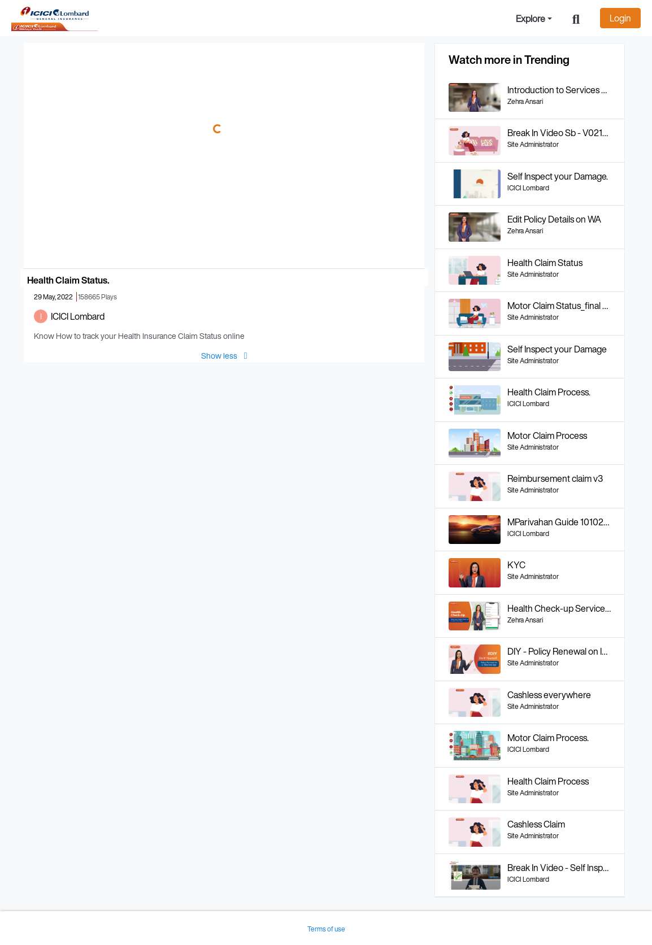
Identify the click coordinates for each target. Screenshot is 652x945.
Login (620, 18)
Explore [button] (530, 18)
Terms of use (326, 929)
